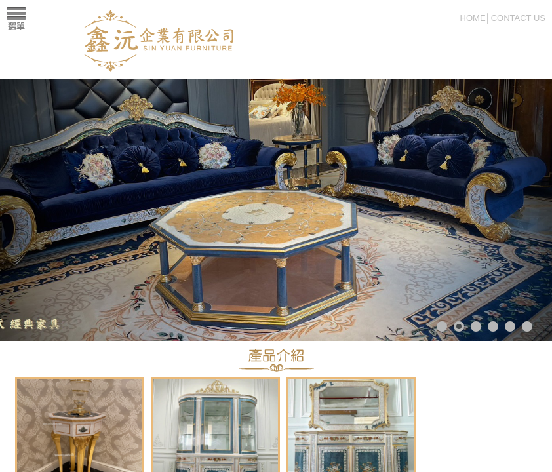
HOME (473, 18)
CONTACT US (518, 18)
